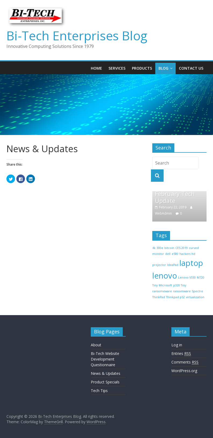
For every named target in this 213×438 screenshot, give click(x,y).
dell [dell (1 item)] (168, 254)
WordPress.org (184, 370)
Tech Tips (99, 390)
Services (117, 68)
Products (142, 68)
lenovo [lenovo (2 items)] (164, 275)
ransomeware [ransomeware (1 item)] (162, 291)
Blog (163, 68)
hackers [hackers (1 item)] (184, 254)
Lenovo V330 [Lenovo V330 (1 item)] (187, 277)
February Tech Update (175, 197)
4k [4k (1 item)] (154, 248)
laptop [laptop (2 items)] (191, 263)
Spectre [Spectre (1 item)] (197, 291)
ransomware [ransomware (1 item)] (182, 291)
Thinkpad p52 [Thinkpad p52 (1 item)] (175, 297)
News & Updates (105, 373)
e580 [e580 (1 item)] (175, 254)
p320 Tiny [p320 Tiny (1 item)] (179, 285)
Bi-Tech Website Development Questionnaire (105, 359)
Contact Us (191, 68)
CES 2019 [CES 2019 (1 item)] (181, 248)
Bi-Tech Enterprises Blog (76, 35)
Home (96, 68)
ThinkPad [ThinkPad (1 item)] (158, 297)
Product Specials (105, 381)
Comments (184, 362)
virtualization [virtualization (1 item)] (195, 297)
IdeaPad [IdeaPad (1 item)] (172, 265)
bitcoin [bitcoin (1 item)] (169, 248)
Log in (176, 344)
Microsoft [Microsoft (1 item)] (165, 285)
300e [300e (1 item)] (160, 248)
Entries (181, 353)
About (96, 344)
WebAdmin (163, 213)
